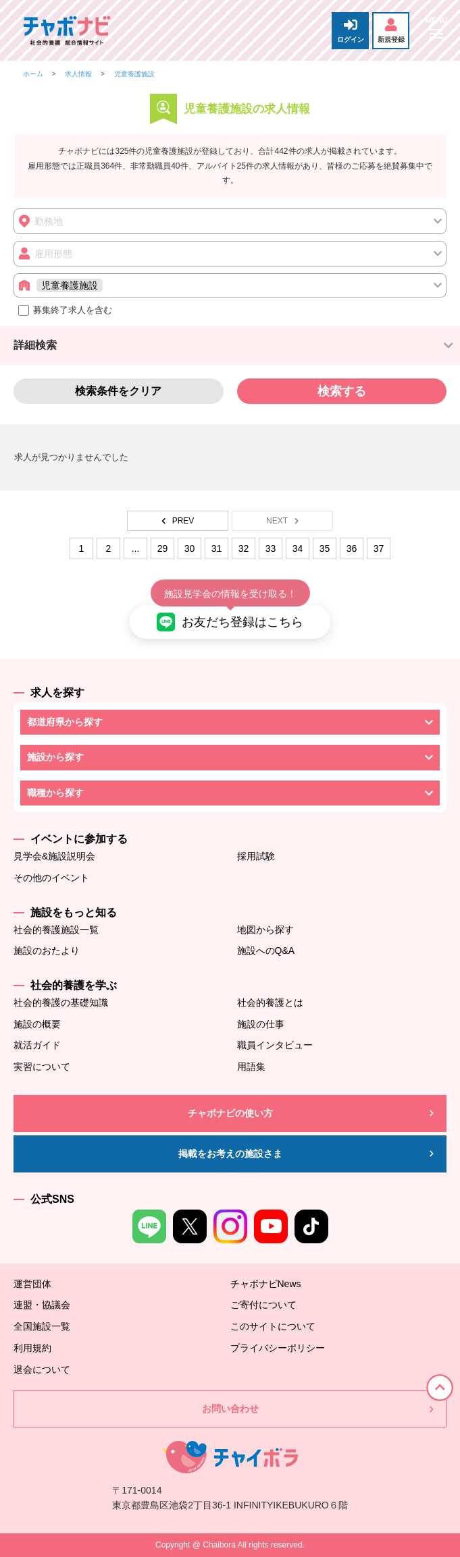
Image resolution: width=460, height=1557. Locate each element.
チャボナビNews (265, 1283)
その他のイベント (51, 877)
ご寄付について (263, 1304)
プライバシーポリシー (277, 1347)
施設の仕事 (260, 1024)
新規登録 (391, 30)
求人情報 (78, 74)
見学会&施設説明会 (54, 856)
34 (297, 548)
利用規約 (32, 1347)
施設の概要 (37, 1024)
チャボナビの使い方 (230, 1113)
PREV (178, 521)
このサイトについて (272, 1326)
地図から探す (265, 929)
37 (379, 548)
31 (216, 548)
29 (162, 548)
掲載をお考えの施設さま (230, 1153)
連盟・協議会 (42, 1304)
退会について (42, 1369)
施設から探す (55, 757)
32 (243, 548)
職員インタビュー (275, 1045)
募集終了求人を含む (65, 310)
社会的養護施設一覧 (56, 929)
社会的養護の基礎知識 (61, 1002)
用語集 (251, 1066)
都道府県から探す (65, 721)
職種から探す (55, 792)
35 (325, 548)
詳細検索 (35, 345)
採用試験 (256, 856)
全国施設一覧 (42, 1326)
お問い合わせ (230, 1408)
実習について (42, 1066)
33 (270, 548)
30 (189, 548)
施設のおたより (47, 950)
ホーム (33, 74)
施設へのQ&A (266, 950)
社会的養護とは (270, 1002)
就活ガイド (37, 1045)
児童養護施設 (134, 74)
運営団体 (32, 1283)
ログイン (350, 30)
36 (352, 548)
